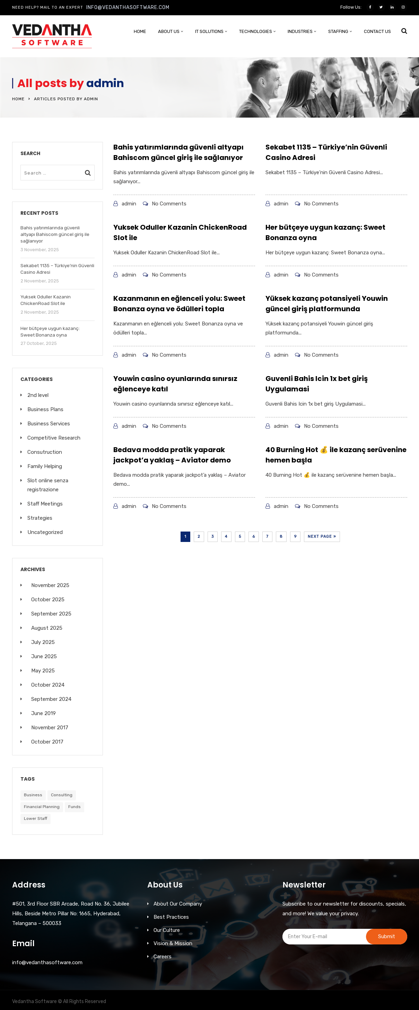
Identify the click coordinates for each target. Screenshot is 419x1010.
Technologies (255, 31)
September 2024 (51, 699)
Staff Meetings (45, 504)
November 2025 (50, 585)
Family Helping (44, 466)
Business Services (48, 424)
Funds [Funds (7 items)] (74, 806)
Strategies (39, 518)
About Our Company (178, 904)
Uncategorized (45, 532)
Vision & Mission (173, 943)
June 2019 (43, 713)
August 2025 (46, 628)
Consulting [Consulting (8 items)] (61, 794)
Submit (386, 936)
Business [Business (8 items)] (33, 794)
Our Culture (167, 930)
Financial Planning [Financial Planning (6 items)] (42, 806)
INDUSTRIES (300, 31)
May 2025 (43, 671)
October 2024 (47, 685)
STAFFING (338, 31)
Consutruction (44, 452)
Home (140, 31)
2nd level (38, 395)
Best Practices (171, 917)
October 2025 (47, 599)
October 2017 (47, 742)
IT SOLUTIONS (209, 31)
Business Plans (45, 409)
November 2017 (49, 727)
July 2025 (43, 642)
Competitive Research (53, 438)
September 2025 (51, 614)
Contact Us (377, 31)
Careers (163, 956)
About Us (169, 31)
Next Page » (322, 536)
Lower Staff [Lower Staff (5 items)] (35, 818)
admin (105, 83)
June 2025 (44, 656)
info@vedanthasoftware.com (127, 7)
